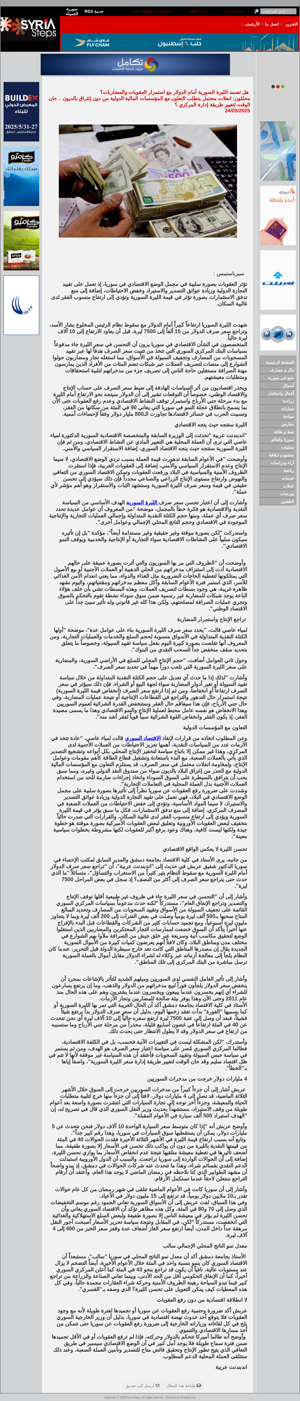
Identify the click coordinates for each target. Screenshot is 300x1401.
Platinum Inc (188, 1397)
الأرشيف (252, 24)
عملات (288, 486)
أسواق (288, 385)
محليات (287, 447)
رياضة (289, 470)
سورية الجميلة (72, 11)
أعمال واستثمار (281, 393)
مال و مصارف (281, 370)
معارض (287, 424)
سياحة (288, 416)
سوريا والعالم (282, 439)
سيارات (287, 408)
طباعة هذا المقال (183, 1385)
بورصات (287, 493)
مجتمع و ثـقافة (281, 455)
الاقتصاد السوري (143, 738)
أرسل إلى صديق (142, 1385)
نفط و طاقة (284, 431)
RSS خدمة (94, 11)
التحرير (291, 24)
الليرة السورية (142, 503)
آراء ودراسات (282, 462)
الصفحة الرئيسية (280, 362)
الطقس (287, 501)
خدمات (288, 478)
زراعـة (288, 401)
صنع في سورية (281, 377)
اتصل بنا (272, 24)
